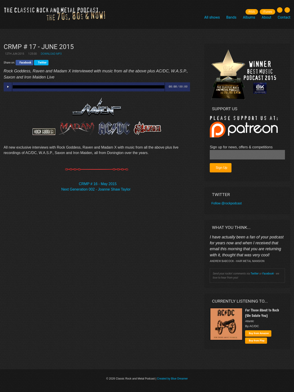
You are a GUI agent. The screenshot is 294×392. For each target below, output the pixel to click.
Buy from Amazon (259, 333)
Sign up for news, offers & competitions (241, 147)
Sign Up (221, 168)
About (266, 17)
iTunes (267, 11)
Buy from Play (257, 340)
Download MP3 (51, 53)
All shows (212, 17)
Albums (249, 17)
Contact (284, 17)
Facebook (268, 273)
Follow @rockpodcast (226, 203)
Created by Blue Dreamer (172, 378)
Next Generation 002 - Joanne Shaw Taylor (96, 189)
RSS (251, 11)
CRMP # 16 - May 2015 (98, 184)
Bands (231, 17)
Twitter (255, 273)
